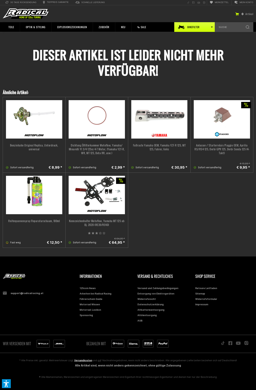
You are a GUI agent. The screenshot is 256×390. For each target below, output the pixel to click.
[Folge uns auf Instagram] (204, 2)
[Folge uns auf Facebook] (193, 2)
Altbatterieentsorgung (150, 309)
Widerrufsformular (206, 299)
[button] (6, 383)
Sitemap (200, 293)
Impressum (201, 304)
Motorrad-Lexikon (90, 309)
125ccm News (88, 288)
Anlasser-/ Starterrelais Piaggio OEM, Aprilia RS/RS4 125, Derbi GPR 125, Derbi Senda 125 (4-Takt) (222, 149)
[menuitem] (21, 2)
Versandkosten (83, 360)
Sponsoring (86, 315)
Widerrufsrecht (146, 299)
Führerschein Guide (91, 299)
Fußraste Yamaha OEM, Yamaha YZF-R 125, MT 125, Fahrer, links (159, 147)
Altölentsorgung (147, 315)
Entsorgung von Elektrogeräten (155, 293)
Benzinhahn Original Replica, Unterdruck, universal (34, 147)
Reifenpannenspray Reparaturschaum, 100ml (34, 221)
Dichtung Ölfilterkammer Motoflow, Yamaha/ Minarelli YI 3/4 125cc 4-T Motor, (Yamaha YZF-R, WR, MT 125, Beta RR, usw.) (97, 149)
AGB (139, 320)
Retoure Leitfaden (206, 288)
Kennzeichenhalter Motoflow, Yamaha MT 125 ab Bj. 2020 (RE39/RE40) (97, 223)
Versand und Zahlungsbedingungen (157, 288)
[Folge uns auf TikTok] (188, 2)
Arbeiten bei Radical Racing (95, 293)
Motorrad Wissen (90, 304)
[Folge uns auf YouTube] (198, 2)
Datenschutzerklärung (150, 304)
